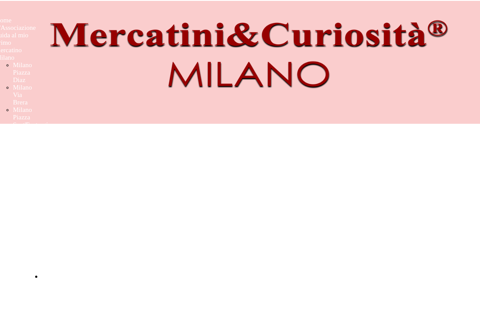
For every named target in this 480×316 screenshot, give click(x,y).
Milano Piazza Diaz (22, 72)
